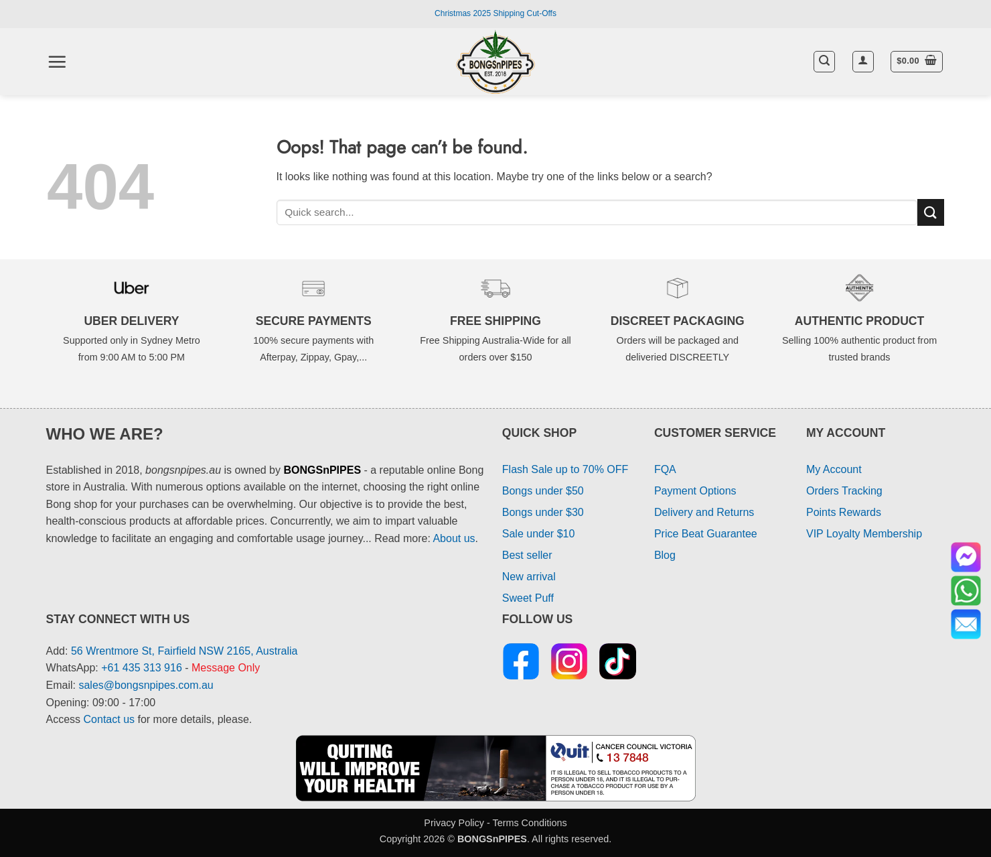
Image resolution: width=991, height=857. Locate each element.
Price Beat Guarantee (705, 533)
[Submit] (930, 212)
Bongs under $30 (543, 512)
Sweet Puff (528, 598)
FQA (665, 469)
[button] (57, 61)
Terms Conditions (529, 822)
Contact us (109, 719)
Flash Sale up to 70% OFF (565, 469)
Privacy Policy (454, 822)
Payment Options (695, 491)
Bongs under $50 (543, 491)
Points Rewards (843, 512)
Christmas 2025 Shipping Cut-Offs (495, 13)
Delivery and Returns (704, 512)
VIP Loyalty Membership (864, 533)
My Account (834, 469)
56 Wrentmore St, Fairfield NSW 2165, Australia (184, 651)
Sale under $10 (538, 533)
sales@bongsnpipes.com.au (145, 685)
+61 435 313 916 (141, 667)
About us (454, 538)
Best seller (527, 555)
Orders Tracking (844, 491)
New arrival (529, 576)
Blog (665, 555)
